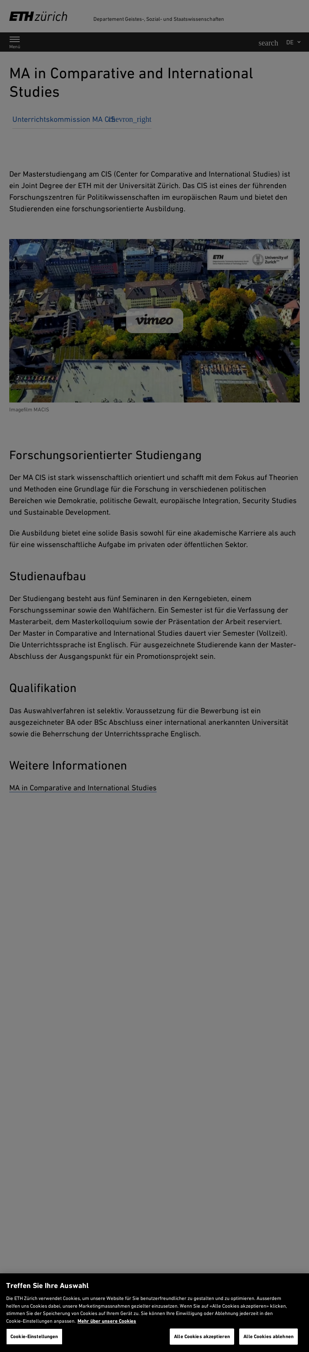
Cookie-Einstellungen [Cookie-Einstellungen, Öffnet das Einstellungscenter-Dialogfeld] (34, 1336)
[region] (154, 1312)
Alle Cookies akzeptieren (202, 1336)
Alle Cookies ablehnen (268, 1336)
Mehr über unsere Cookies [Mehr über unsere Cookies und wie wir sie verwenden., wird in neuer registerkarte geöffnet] (107, 1321)
